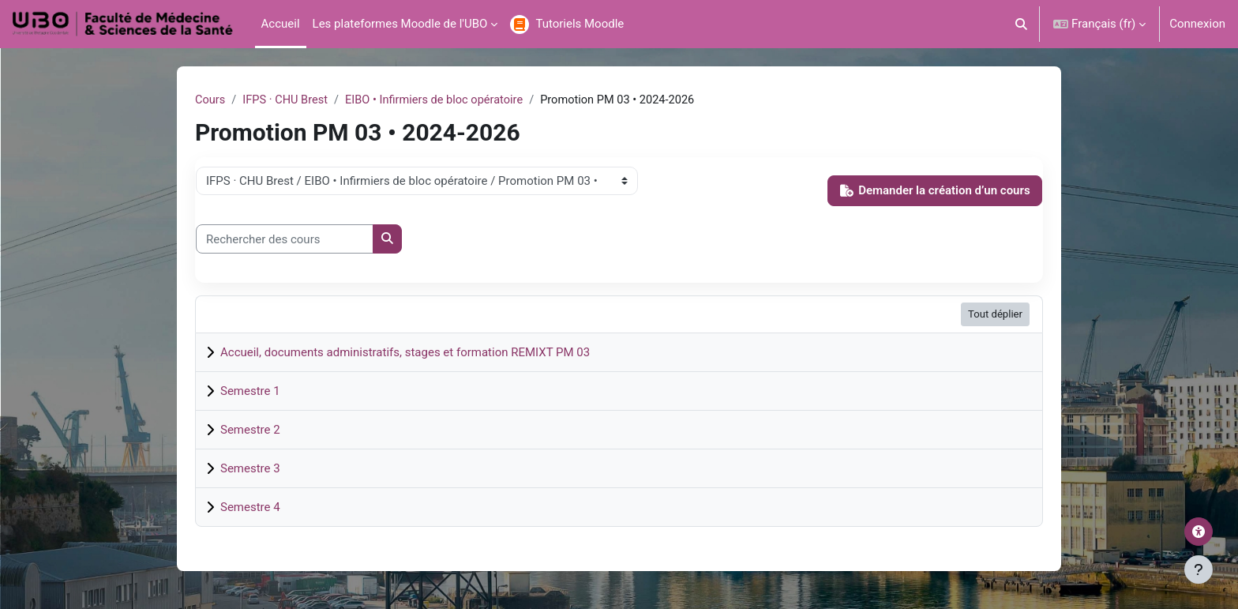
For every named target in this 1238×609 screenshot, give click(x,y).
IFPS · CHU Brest (288, 100)
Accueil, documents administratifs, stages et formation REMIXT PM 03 (405, 352)
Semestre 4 (250, 507)
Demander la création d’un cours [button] (935, 191)
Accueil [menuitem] (280, 24)
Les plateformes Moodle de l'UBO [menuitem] (400, 24)
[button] (1022, 24)
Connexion (1197, 24)
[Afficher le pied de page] (1198, 569)
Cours (210, 100)
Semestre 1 (250, 391)
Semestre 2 (250, 430)
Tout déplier (995, 315)
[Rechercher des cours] (284, 239)
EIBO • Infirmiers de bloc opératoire (440, 100)
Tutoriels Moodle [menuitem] (579, 24)
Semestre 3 (250, 468)
